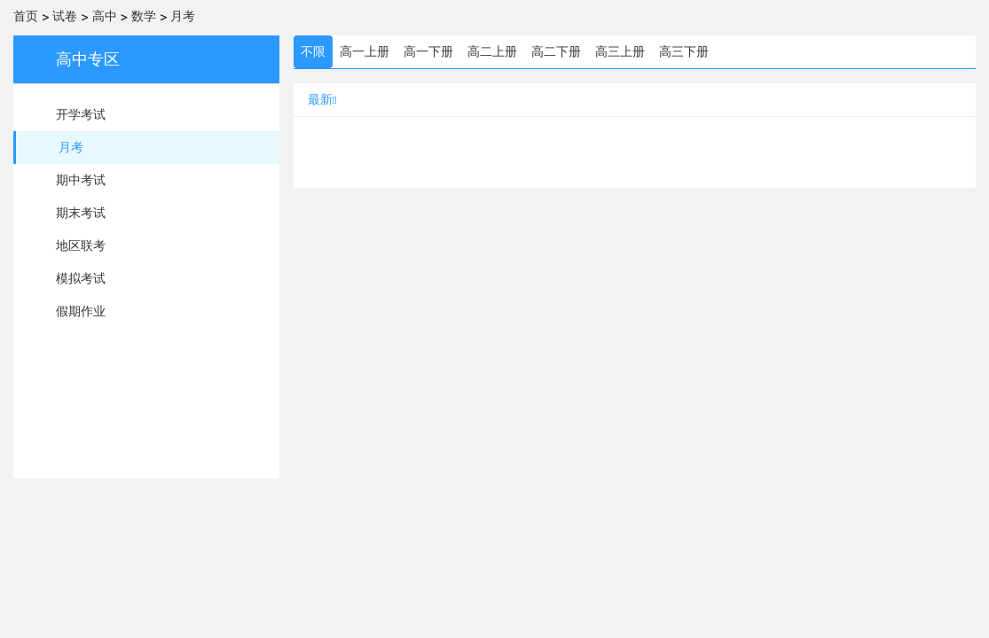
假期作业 (81, 311)
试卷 (64, 16)
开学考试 (81, 114)
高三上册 (620, 51)
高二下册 (556, 51)
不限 (313, 51)
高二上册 (492, 51)
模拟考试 (81, 278)
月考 (182, 16)
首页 (25, 16)
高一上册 (364, 51)
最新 (322, 99)
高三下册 (684, 51)
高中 (104, 16)
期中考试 (81, 180)
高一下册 (428, 51)
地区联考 (81, 245)
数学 (143, 16)
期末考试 (81, 213)
